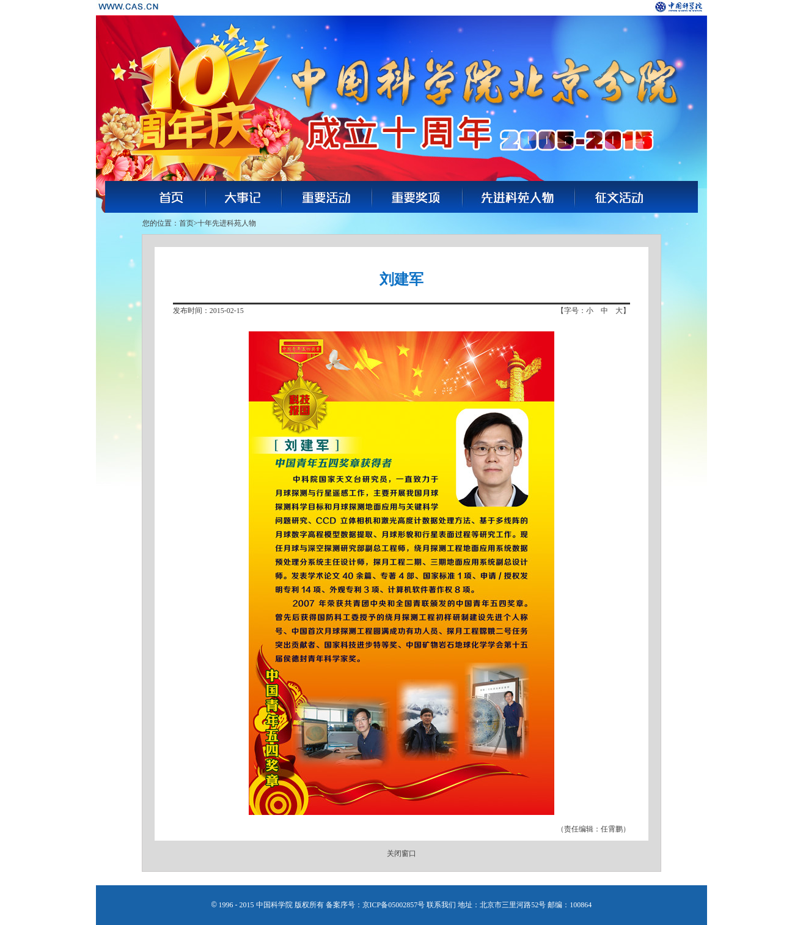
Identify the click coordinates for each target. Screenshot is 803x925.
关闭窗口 (401, 853)
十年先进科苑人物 (226, 223)
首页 (186, 223)
